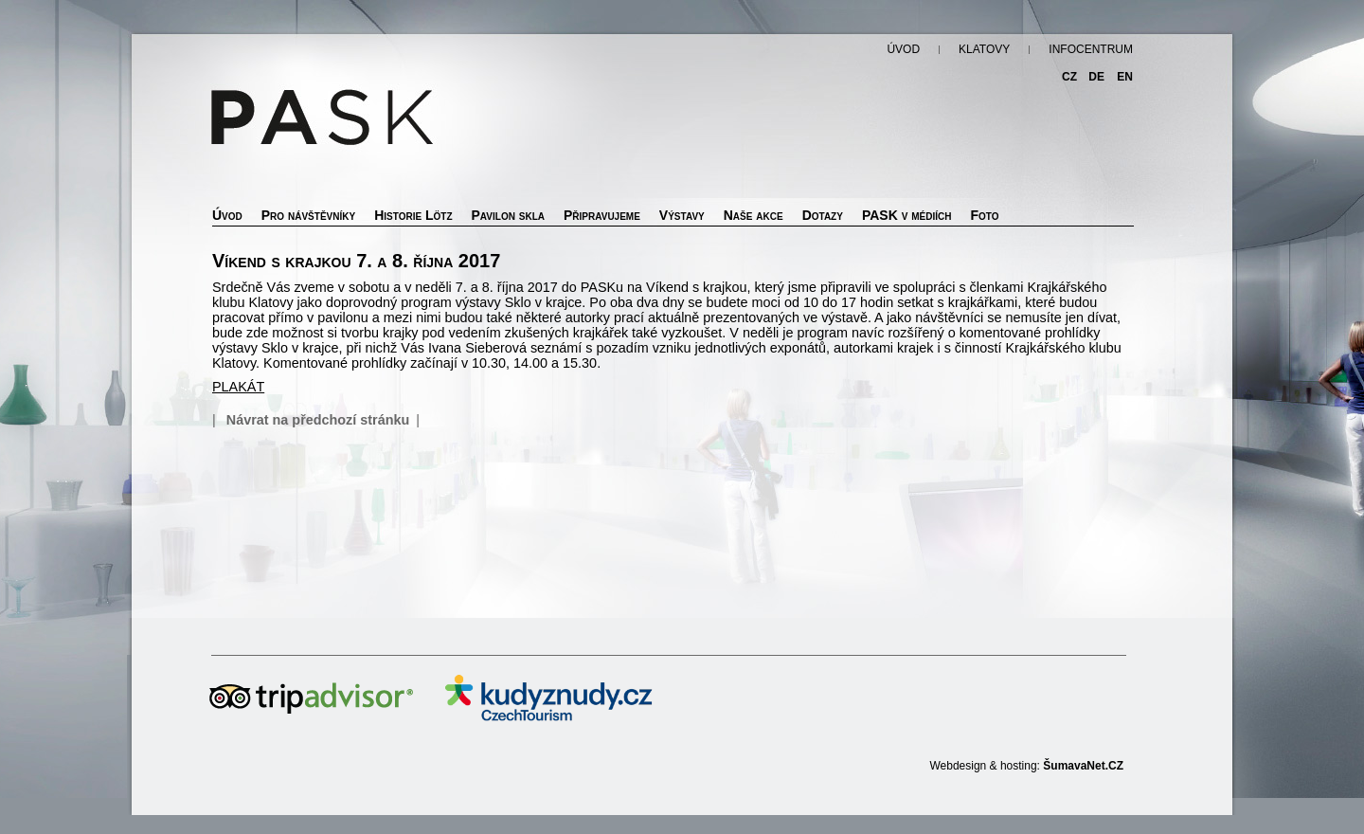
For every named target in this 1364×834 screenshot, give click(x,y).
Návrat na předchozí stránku (318, 419)
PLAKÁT (238, 386)
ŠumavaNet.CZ (1083, 765)
